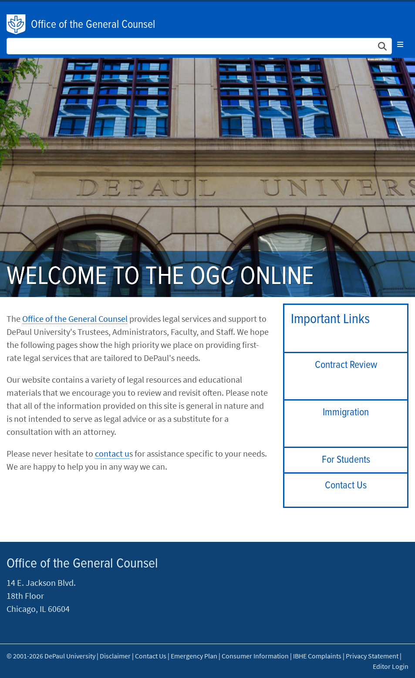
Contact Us (346, 485)
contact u (112, 453)
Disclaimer (115, 655)
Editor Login (390, 666)
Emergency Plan (194, 655)
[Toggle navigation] (400, 44)
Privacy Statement (372, 655)
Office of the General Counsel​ (75, 318)
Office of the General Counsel (93, 24)
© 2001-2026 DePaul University (51, 655)
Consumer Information (255, 655)
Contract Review (346, 365)
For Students (346, 460)
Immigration (346, 412)
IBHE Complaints (317, 655)
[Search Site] (199, 46)
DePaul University (17, 24)
